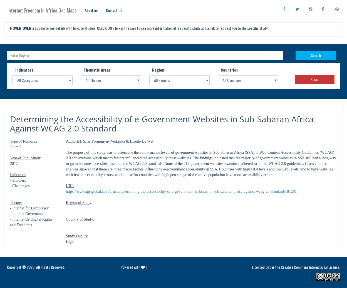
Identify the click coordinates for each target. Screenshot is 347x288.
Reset (315, 79)
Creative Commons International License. (310, 267)
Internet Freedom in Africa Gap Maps (42, 10)
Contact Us (114, 10)
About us (91, 10)
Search (316, 55)
